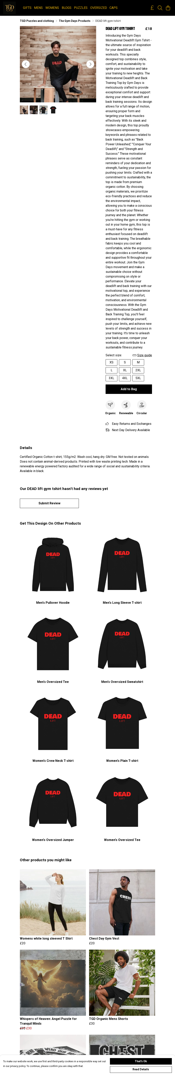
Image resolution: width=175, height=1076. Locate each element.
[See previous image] (26, 64)
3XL (111, 378)
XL (125, 370)
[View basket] (168, 8)
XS (111, 362)
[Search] (160, 8)
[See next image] (90, 64)
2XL (138, 370)
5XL (138, 378)
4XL (125, 378)
